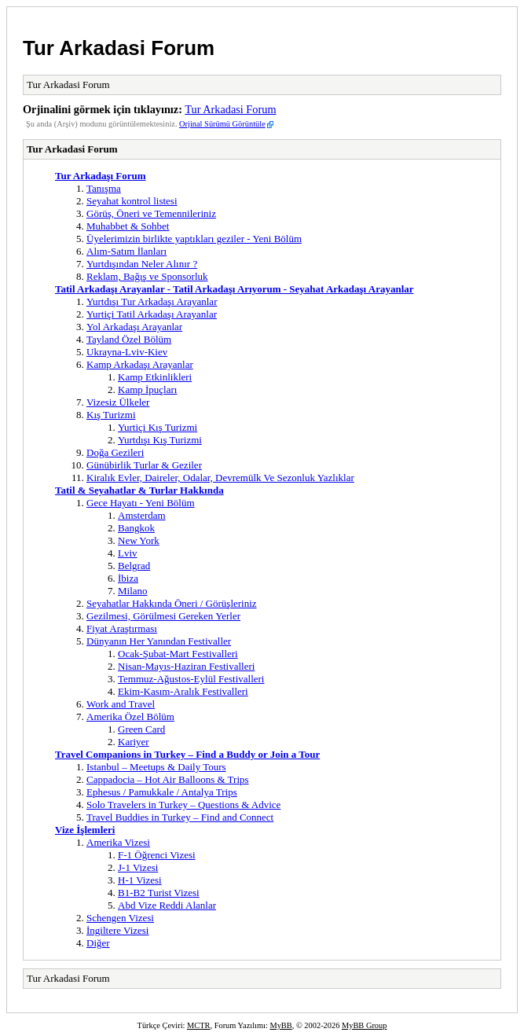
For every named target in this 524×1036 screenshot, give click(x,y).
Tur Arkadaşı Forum (100, 176)
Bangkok (136, 528)
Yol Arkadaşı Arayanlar (134, 326)
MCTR (198, 1025)
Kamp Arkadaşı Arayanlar (139, 364)
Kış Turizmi (111, 415)
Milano (133, 591)
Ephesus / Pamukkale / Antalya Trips (161, 792)
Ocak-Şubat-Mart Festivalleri (178, 653)
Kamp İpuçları (147, 389)
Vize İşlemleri (85, 830)
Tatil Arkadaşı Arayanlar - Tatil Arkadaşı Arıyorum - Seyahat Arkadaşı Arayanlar (234, 289)
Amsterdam (142, 515)
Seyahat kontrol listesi (132, 201)
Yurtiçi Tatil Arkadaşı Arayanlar (151, 314)
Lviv (127, 553)
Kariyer (133, 742)
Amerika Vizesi (118, 842)
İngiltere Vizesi (117, 930)
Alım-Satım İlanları (126, 251)
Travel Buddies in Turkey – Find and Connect (179, 817)
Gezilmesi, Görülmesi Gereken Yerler (163, 616)
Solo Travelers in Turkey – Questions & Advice (183, 804)
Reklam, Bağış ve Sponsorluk (147, 276)
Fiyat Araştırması (121, 628)
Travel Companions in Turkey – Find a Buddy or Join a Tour (187, 754)
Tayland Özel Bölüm (128, 339)
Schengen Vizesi (120, 918)
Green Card (141, 729)
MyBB (280, 1025)
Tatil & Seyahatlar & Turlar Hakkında (139, 490)
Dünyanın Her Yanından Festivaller (158, 641)
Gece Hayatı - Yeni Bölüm (140, 503)
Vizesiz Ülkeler (117, 402)
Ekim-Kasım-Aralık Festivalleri (183, 691)
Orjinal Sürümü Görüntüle (222, 123)
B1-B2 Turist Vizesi (159, 892)
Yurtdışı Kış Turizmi (160, 440)
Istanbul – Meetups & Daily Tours (156, 767)
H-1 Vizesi (140, 880)
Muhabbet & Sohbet (127, 226)
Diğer (98, 943)
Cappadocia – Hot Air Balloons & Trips (167, 779)
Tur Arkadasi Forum (118, 48)
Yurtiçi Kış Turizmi (157, 427)
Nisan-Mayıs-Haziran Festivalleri (186, 666)
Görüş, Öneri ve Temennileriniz (151, 213)
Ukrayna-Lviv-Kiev (126, 352)
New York (138, 540)
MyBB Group (364, 1025)
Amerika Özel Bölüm (130, 716)
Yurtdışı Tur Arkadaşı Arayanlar (151, 301)
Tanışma (103, 188)
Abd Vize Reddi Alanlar (167, 905)
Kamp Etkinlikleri (155, 377)
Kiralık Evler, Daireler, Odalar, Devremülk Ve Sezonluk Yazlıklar (220, 477)
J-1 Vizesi (138, 867)
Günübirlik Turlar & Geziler (144, 465)
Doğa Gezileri (115, 452)
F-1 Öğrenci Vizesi (157, 855)
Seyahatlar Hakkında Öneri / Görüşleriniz (171, 603)
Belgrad (134, 565)
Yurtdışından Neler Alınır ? (141, 264)
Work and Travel (120, 704)
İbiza (128, 578)
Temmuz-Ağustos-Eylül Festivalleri (191, 679)
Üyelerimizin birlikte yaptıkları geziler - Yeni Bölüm (194, 238)
